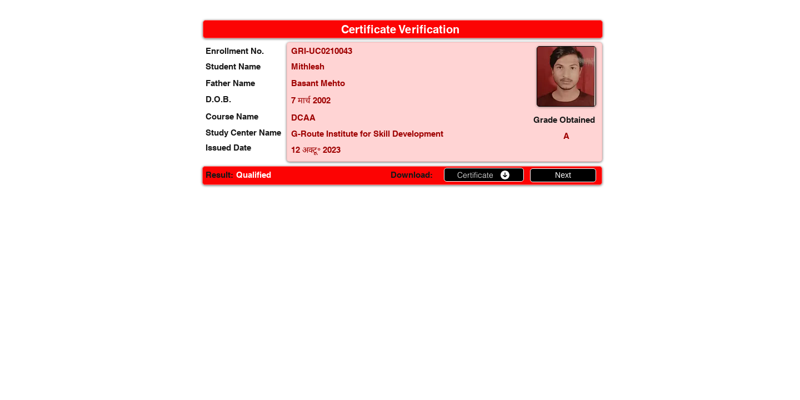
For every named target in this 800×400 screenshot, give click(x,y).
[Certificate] (484, 175)
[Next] (563, 175)
